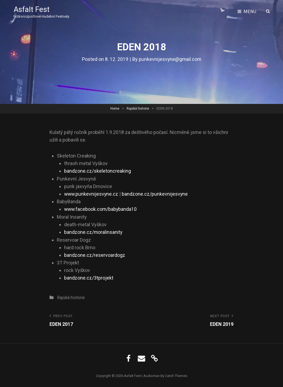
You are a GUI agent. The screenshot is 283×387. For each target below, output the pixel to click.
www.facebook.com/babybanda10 (101, 209)
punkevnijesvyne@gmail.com (170, 59)
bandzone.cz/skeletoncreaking (97, 171)
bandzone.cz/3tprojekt (88, 277)
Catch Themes (176, 375)
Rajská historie (138, 108)
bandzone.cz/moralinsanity (93, 231)
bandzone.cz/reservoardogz (94, 254)
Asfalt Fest (32, 9)
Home (114, 108)
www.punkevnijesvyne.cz (91, 193)
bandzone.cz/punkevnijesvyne (156, 193)
